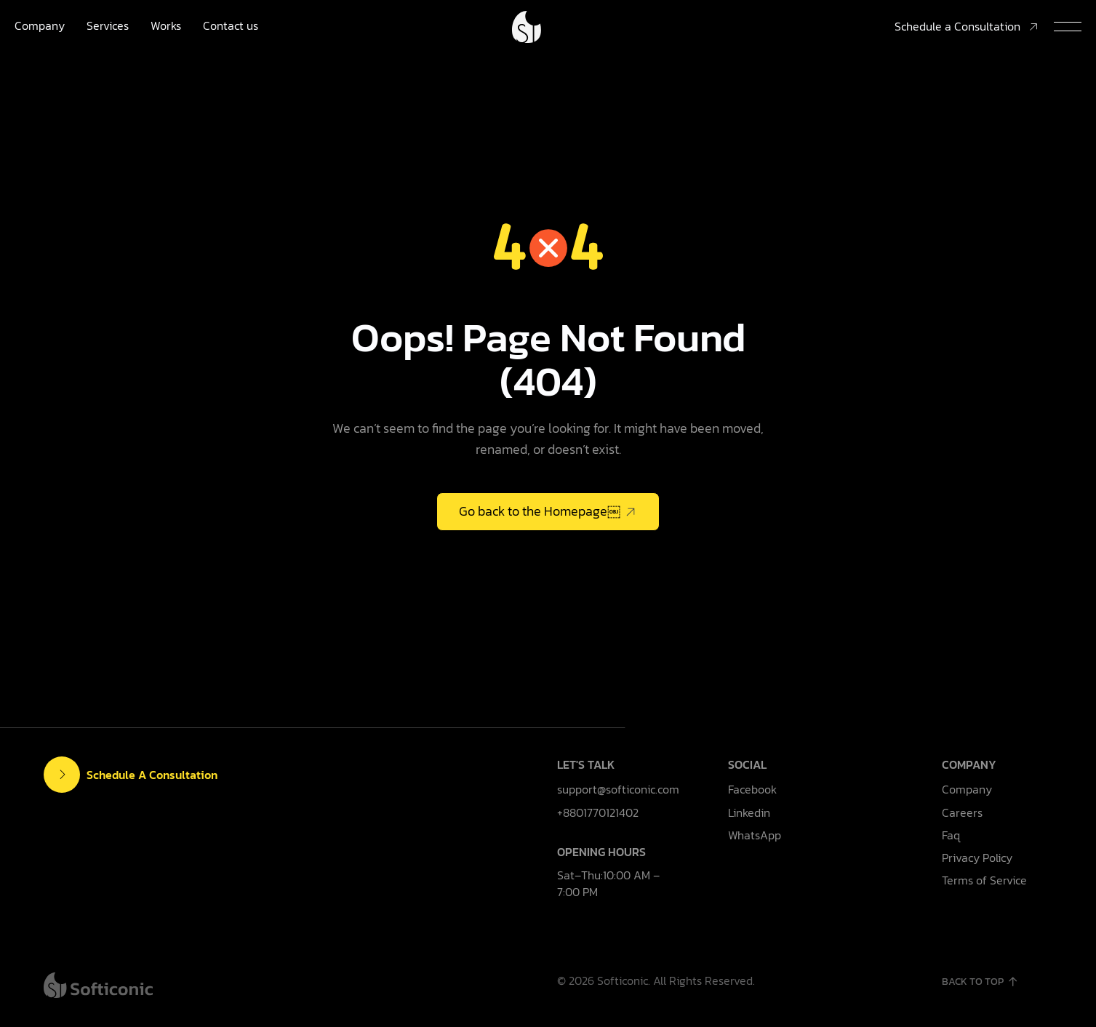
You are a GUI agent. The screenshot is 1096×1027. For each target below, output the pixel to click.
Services (108, 25)
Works (166, 25)
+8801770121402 (598, 812)
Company (40, 25)
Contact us (230, 25)
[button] (1067, 27)
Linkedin (749, 812)
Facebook (752, 789)
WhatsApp (754, 835)
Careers (962, 812)
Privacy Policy (977, 857)
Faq (951, 835)
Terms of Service (984, 880)
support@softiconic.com (618, 789)
